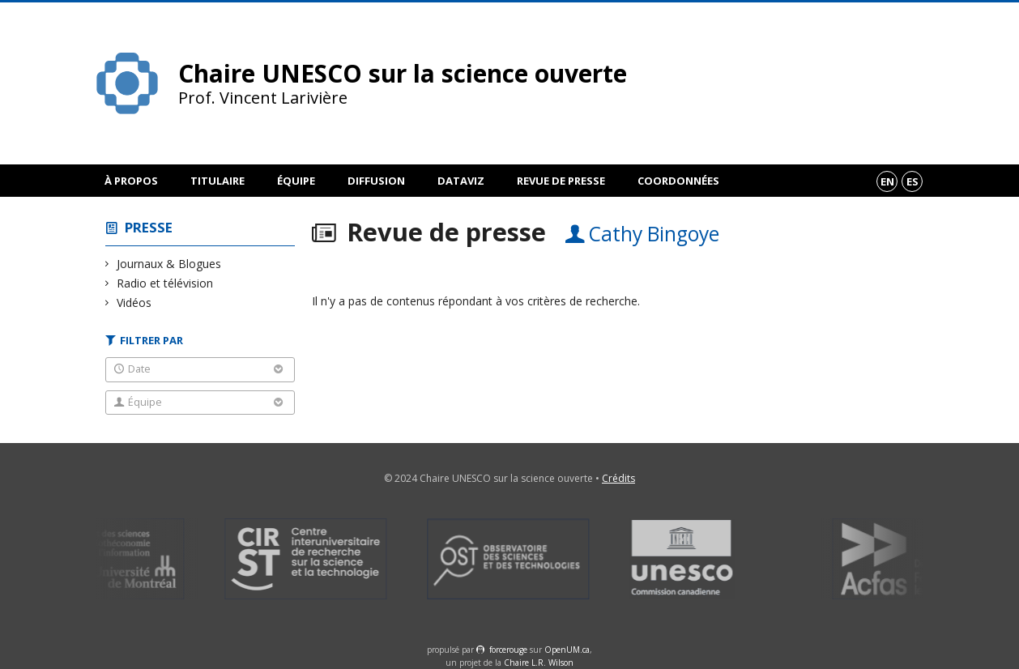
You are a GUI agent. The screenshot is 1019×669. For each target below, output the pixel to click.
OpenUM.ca (567, 649)
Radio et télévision (165, 283)
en (887, 181)
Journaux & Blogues (169, 263)
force (508, 649)
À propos (131, 180)
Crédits (618, 478)
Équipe (296, 180)
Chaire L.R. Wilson (538, 662)
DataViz (460, 180)
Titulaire (217, 180)
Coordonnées (678, 180)
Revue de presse (561, 180)
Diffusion (376, 180)
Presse (149, 227)
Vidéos (134, 302)
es (912, 181)
